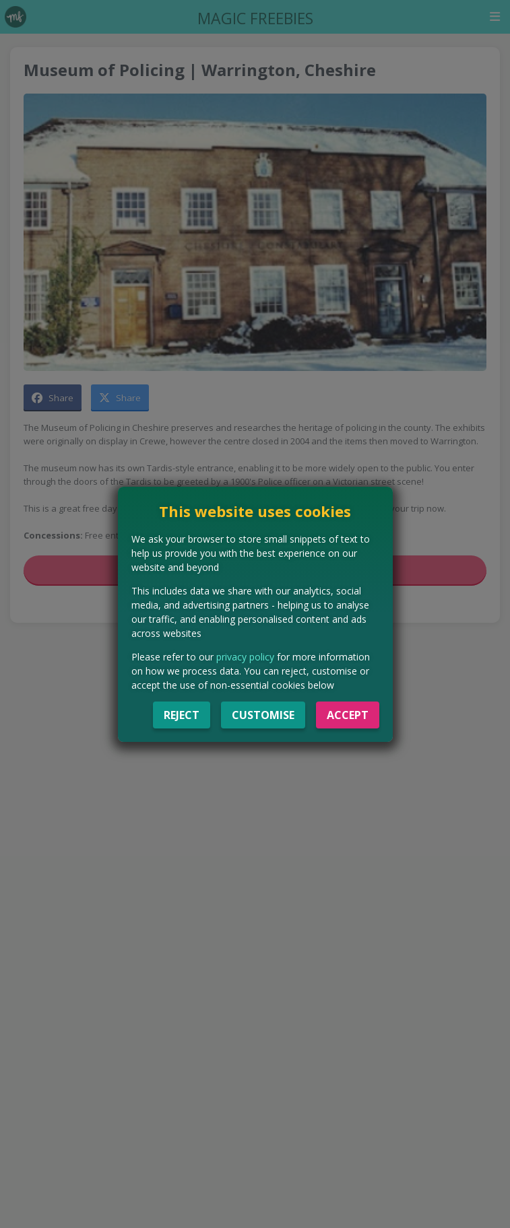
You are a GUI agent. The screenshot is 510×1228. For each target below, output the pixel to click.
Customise (263, 715)
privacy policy (245, 656)
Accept (348, 715)
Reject (181, 715)
